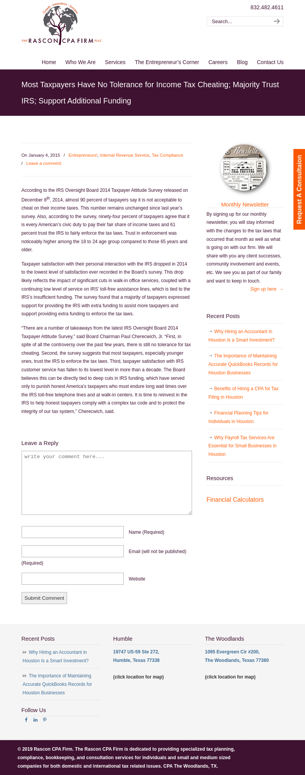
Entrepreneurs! (83, 155)
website (137, 579)
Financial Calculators (235, 499)
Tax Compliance (167, 155)
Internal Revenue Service (124, 155)
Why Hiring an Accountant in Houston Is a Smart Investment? (242, 336)
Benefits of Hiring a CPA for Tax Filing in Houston (244, 393)
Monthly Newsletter (245, 204)
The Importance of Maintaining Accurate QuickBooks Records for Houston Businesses (243, 364)
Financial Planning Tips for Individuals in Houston (239, 417)
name (146, 532)
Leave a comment (43, 163)
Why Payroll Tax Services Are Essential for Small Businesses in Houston (243, 446)
